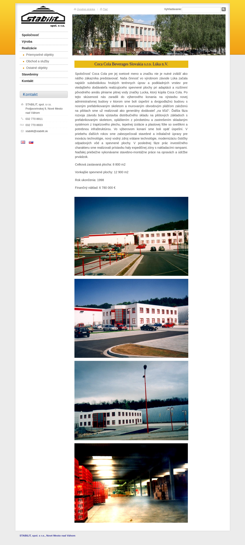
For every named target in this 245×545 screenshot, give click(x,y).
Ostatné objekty (35, 68)
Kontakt (27, 81)
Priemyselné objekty (38, 54)
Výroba (27, 41)
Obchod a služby (36, 61)
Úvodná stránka (86, 9)
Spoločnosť (30, 35)
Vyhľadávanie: (173, 9)
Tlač (105, 9)
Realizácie (29, 48)
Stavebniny (30, 74)
